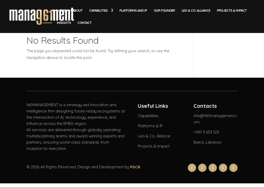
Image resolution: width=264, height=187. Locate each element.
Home (61, 10)
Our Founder (164, 10)
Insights (64, 23)
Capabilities (98, 10)
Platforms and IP (133, 10)
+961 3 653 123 (206, 132)
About (77, 10)
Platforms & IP (150, 125)
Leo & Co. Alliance (154, 135)
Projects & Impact (232, 10)
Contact (84, 23)
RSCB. (135, 166)
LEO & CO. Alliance (196, 10)
